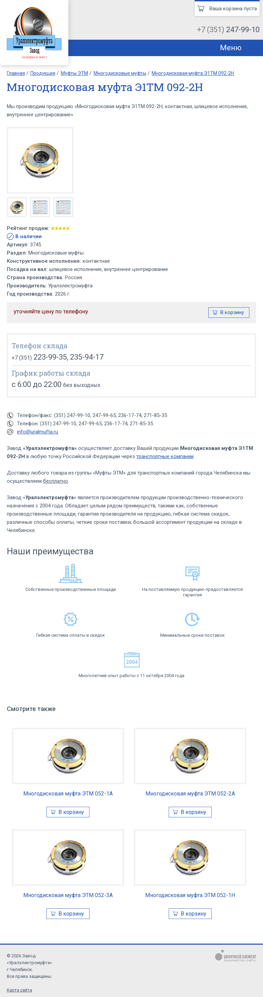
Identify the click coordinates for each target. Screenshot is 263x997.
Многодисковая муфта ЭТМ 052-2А (190, 793)
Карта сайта (19, 990)
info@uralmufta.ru (37, 432)
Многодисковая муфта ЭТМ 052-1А (68, 793)
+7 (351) (228, 29)
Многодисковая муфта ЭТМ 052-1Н (190, 895)
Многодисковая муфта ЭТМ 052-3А (68, 895)
